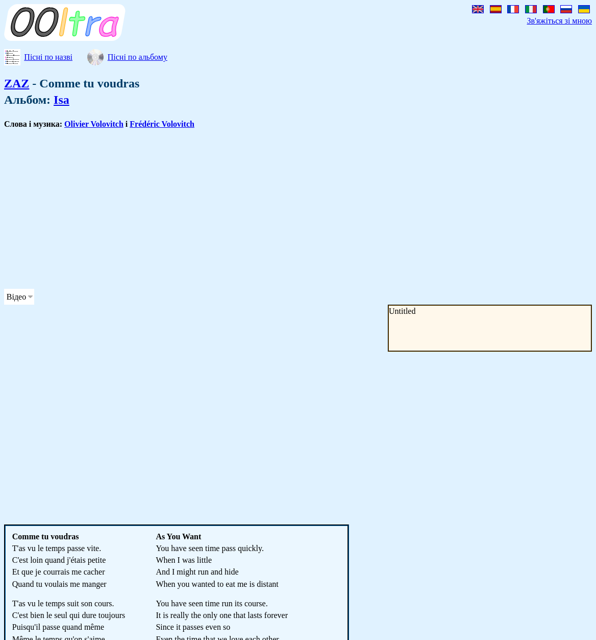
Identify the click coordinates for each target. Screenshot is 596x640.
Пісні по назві (48, 57)
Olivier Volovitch (93, 124)
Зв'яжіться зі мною (559, 20)
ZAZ (16, 83)
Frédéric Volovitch (162, 124)
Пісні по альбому (137, 57)
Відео (16, 296)
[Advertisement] (247, 209)
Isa (61, 99)
